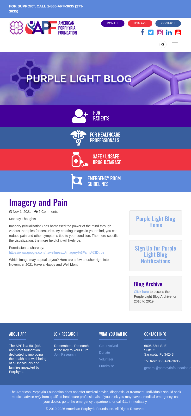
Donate (113, 23)
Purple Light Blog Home (155, 221)
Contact (168, 23)
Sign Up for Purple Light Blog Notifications (155, 254)
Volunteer (106, 359)
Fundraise (106, 366)
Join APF (140, 23)
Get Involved (108, 346)
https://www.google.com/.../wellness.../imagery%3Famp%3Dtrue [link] (57, 252)
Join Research (65, 354)
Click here (141, 292)
